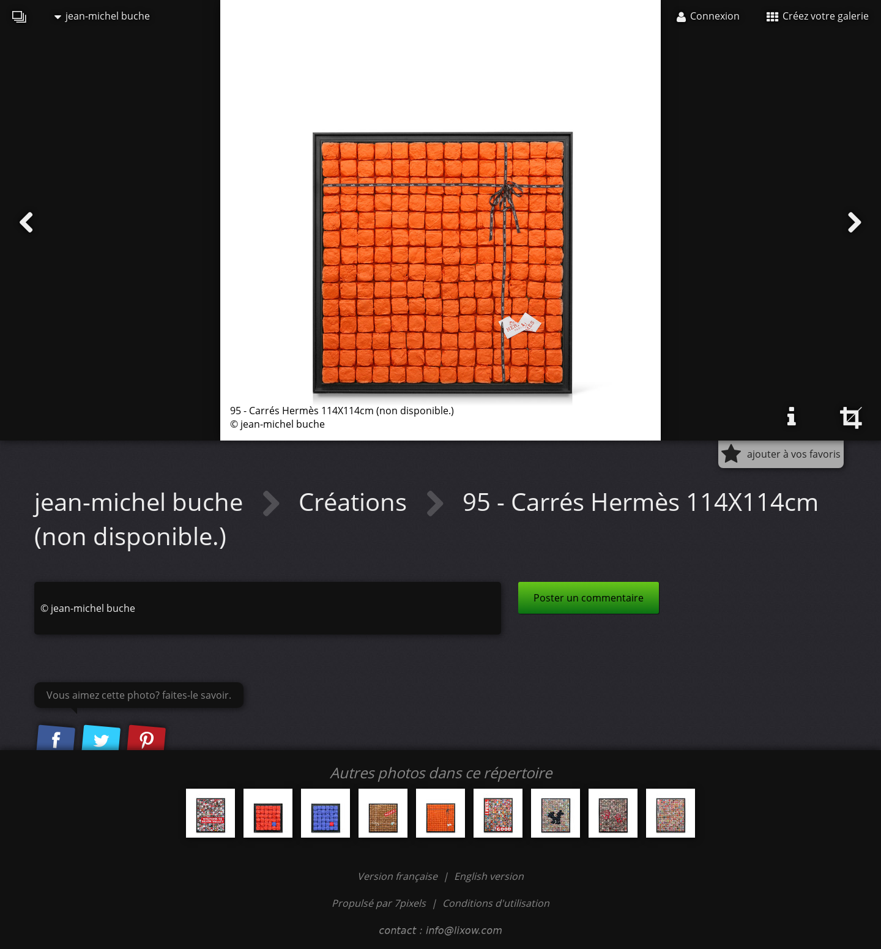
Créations (356, 501)
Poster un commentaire (588, 598)
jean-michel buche (102, 16)
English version (489, 876)
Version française (398, 876)
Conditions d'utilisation (495, 903)
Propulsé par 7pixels (379, 903)
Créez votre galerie (818, 16)
